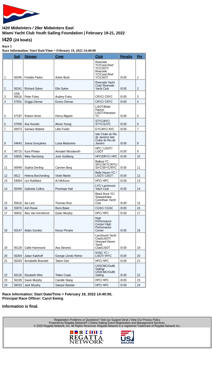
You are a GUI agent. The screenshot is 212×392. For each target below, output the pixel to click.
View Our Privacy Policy (145, 319)
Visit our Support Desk (114, 319)
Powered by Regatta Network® (68, 322)
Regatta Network (54, 326)
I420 (7, 39)
